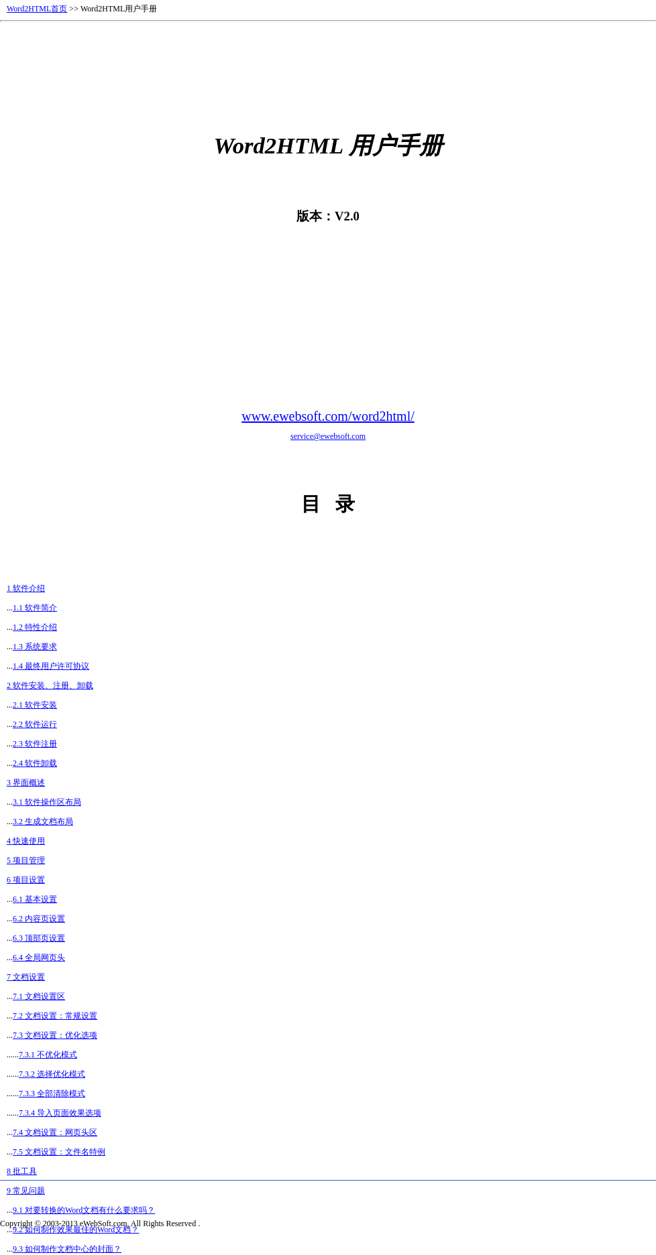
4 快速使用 (26, 841)
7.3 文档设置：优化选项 (55, 1035)
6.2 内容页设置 (39, 918)
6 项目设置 (26, 879)
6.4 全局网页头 (39, 957)
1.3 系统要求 (35, 646)
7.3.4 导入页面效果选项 (60, 1113)
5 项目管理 (26, 860)
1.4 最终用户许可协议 (51, 666)
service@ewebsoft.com (328, 436)
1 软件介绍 (26, 588)
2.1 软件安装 (35, 705)
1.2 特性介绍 (35, 627)
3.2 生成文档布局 (43, 821)
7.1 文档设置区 (39, 996)
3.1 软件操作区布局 (47, 802)
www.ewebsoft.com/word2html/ (328, 416)
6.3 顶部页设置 (39, 938)
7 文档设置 (26, 977)
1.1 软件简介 (35, 607)
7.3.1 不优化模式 (48, 1054)
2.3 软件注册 (35, 743)
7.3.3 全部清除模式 (52, 1093)
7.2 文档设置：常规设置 (55, 1015)
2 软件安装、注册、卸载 (50, 685)
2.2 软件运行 (35, 724)
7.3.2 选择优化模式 (52, 1074)
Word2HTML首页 (37, 8)
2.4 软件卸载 (35, 763)
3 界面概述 (26, 782)
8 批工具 (22, 1171)
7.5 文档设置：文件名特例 (59, 1152)
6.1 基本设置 (35, 899)
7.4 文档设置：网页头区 (55, 1132)
